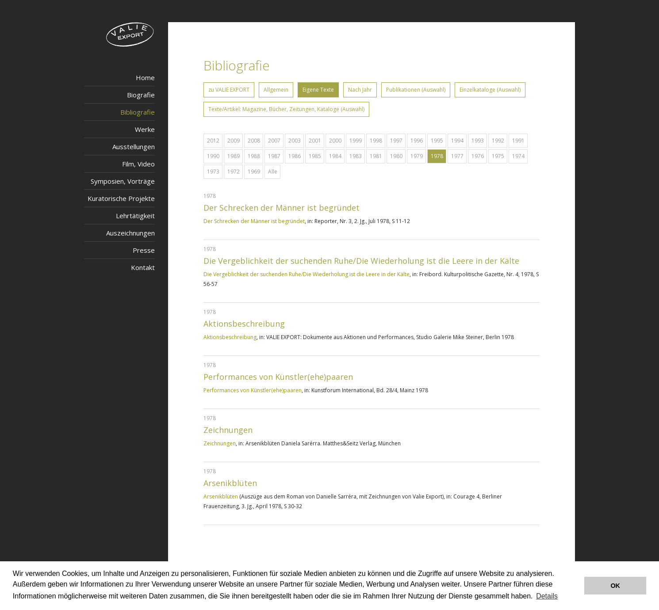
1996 (416, 140)
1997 (396, 140)
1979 (416, 156)
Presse (144, 250)
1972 (233, 171)
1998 (376, 140)
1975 (498, 156)
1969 (254, 171)
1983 (355, 156)
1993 (477, 140)
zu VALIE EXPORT (228, 89)
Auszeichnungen (130, 232)
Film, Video (138, 163)
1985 (315, 156)
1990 (213, 156)
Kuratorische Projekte (121, 198)
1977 (457, 156)
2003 (294, 140)
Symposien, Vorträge (123, 181)
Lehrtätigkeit (135, 215)
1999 (355, 140)
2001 (315, 140)
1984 (335, 156)
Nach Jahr (360, 89)
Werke (145, 129)
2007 (274, 140)
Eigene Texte (318, 89)
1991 (518, 140)
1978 (437, 156)
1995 (437, 140)
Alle (272, 171)
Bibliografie (137, 112)
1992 (498, 140)
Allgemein (276, 89)
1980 (396, 156)
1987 (274, 156)
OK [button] (615, 585)
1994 (457, 140)
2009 (233, 140)
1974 (518, 156)
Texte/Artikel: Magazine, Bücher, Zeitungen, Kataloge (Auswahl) (286, 109)
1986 (294, 156)
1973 (213, 171)
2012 (213, 140)
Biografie (141, 94)
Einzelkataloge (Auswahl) (490, 89)
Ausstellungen (133, 146)
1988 (254, 156)
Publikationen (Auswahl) (415, 89)
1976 (477, 156)
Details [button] (547, 596)
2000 (335, 140)
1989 (233, 156)
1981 (376, 156)
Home (145, 77)
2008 (254, 140)
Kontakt (143, 267)
